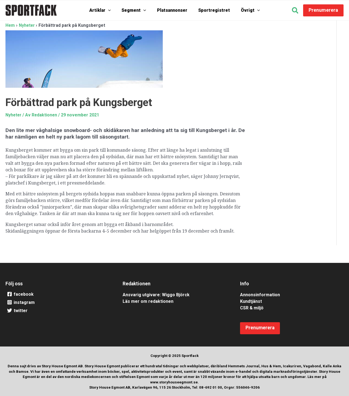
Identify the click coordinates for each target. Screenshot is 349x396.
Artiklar (105, 10)
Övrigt (245, 10)
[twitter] (57, 310)
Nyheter (13, 115)
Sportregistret (211, 10)
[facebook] (57, 294)
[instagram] (57, 302)
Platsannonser (172, 10)
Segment (136, 10)
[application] (113, 10)
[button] (295, 11)
